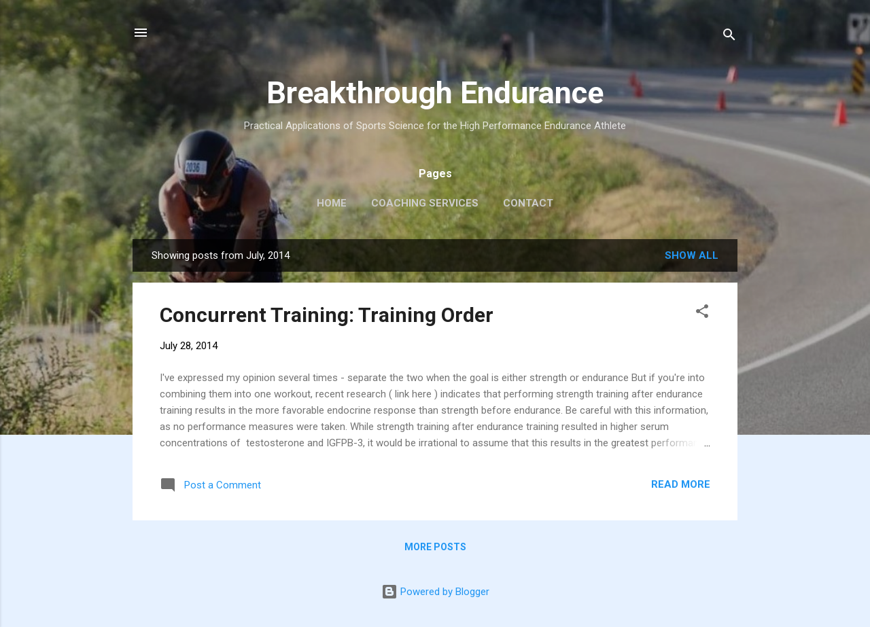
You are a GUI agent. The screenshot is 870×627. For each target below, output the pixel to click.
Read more (680, 484)
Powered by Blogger (435, 592)
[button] (702, 313)
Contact (528, 203)
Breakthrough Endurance (435, 93)
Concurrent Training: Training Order (326, 315)
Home (332, 203)
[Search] (729, 37)
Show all (691, 255)
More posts (435, 546)
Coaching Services (424, 203)
